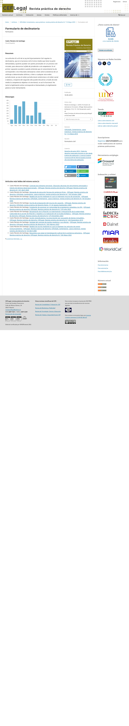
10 (18, 239)
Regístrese (101, 141)
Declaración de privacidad (13, 314)
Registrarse (116, 2)
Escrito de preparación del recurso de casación (47, 203)
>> (21, 239)
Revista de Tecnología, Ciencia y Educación (48, 311)
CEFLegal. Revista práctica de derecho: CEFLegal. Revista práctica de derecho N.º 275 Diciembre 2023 (50, 215)
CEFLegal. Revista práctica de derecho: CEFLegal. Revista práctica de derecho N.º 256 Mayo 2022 (50, 234)
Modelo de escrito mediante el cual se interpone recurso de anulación (55, 196)
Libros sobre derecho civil (106, 121)
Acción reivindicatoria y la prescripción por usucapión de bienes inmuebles (56, 218)
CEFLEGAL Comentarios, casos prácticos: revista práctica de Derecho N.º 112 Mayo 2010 (47, 22)
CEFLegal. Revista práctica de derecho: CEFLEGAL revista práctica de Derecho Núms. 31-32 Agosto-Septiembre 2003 (48, 204)
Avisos (39, 15)
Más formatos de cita (72, 119)
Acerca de (74, 15)
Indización (29, 15)
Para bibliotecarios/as (105, 271)
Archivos (19, 15)
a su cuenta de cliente (111, 39)
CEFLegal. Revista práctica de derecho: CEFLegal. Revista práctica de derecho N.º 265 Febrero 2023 (50, 223)
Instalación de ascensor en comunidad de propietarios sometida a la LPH (56, 207)
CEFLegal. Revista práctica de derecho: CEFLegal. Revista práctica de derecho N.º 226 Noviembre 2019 (46, 220)
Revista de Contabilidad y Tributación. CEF (47, 304)
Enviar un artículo (105, 50)
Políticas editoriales (60, 15)
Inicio (7, 22)
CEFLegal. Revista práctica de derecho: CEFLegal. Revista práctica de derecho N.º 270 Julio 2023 (50, 208)
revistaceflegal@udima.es (13, 310)
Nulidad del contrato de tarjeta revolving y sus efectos (49, 222)
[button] (70, 166)
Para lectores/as (103, 265)
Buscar (121, 15)
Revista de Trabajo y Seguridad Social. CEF (48, 315)
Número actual (7, 15)
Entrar (125, 2)
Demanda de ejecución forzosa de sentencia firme (47, 192)
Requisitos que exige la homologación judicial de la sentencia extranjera (55, 233)
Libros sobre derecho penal (108, 126)
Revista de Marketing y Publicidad (45, 308)
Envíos (47, 15)
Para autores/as (103, 268)
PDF (69, 85)
